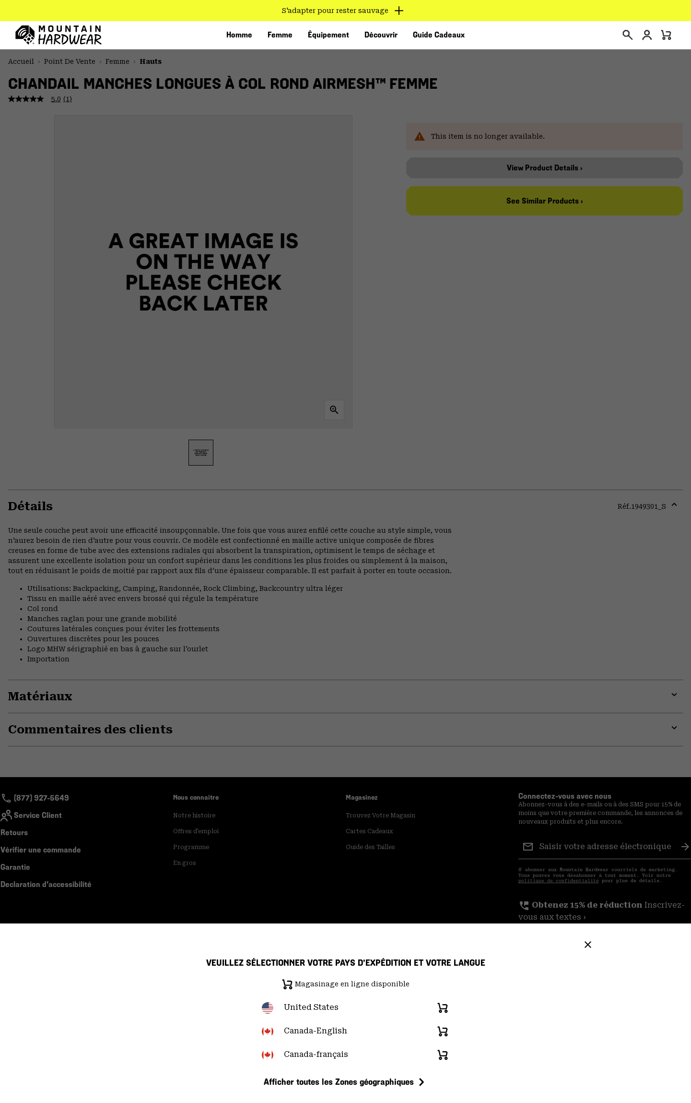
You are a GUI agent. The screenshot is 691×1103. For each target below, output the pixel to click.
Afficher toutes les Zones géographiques (345, 1082)
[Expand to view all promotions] (345, 10)
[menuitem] (239, 38)
